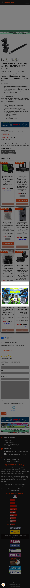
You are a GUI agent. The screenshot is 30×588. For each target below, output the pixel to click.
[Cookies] (3, 585)
